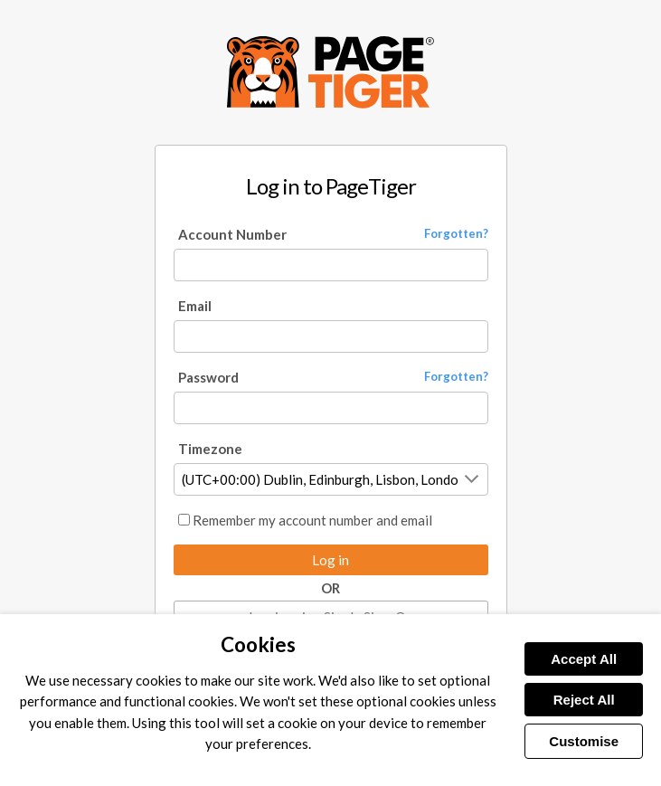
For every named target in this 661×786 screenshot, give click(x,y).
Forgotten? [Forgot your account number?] (456, 233)
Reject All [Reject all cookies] (584, 699)
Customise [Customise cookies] (584, 741)
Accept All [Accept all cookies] (584, 659)
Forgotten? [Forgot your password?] (456, 376)
